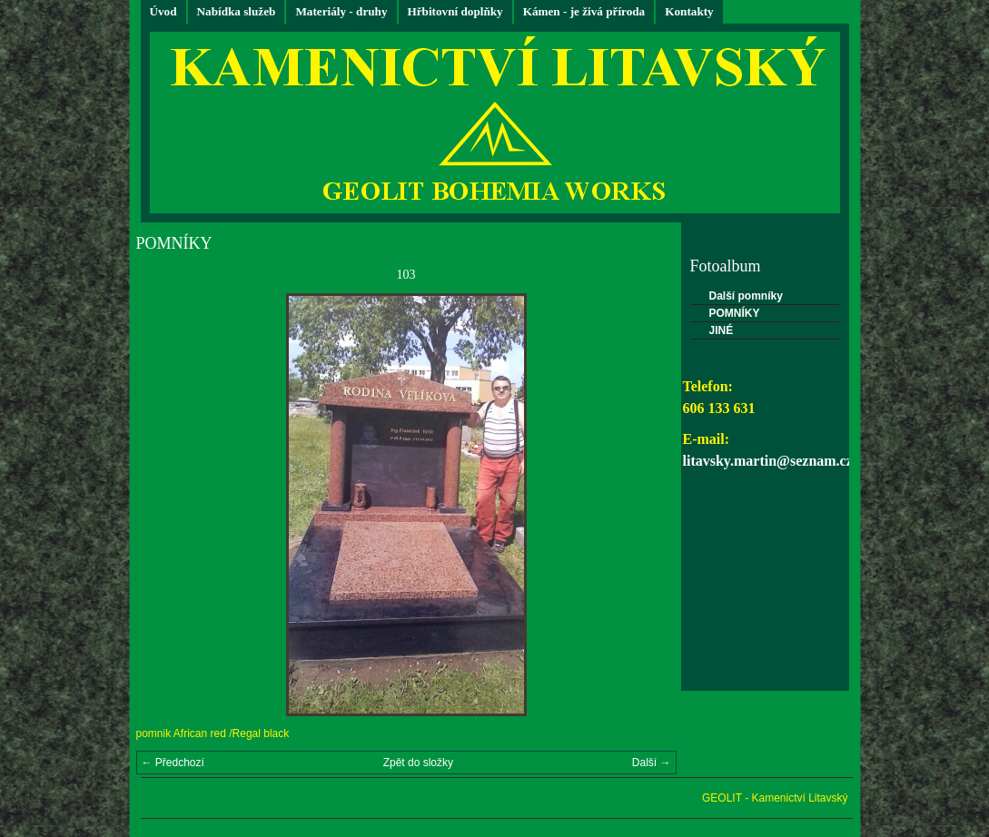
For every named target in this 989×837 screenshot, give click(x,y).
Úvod (163, 11)
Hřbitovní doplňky (455, 11)
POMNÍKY (734, 313)
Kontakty (689, 11)
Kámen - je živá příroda (584, 11)
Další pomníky (746, 296)
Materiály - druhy (341, 11)
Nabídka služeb (236, 11)
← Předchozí (173, 762)
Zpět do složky (418, 762)
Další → (651, 762)
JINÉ (721, 330)
